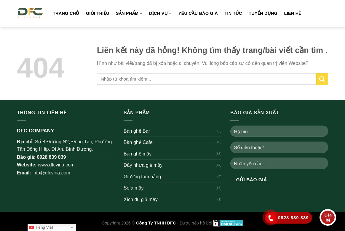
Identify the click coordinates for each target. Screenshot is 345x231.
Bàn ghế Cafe (138, 142)
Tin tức (233, 13)
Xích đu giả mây (141, 199)
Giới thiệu (97, 13)
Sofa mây (134, 187)
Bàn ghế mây (137, 153)
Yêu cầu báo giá (198, 13)
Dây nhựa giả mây (143, 165)
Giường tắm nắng (142, 176)
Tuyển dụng (263, 13)
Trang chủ (66, 13)
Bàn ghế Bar (137, 131)
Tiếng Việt (41, 227)
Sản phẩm (129, 13)
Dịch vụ (160, 13)
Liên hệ (292, 13)
